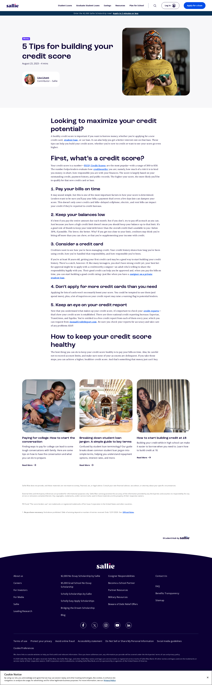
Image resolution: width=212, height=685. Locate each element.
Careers (18, 583)
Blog (63, 614)
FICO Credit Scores (95, 165)
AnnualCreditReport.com (83, 321)
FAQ (157, 586)
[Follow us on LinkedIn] (129, 625)
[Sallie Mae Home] (12, 5)
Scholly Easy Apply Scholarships (77, 600)
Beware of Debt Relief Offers (123, 604)
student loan (71, 140)
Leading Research (23, 611)
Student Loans (65, 5)
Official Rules (128, 512)
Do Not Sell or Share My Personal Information (129, 641)
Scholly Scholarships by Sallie (76, 593)
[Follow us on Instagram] (106, 625)
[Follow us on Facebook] (83, 625)
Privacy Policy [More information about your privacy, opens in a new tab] (110, 680)
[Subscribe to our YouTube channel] (117, 625)
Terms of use (20, 641)
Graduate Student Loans (88, 5)
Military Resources (118, 597)
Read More (27, 465)
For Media (19, 597)
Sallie (16, 604)
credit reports (151, 310)
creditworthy (100, 169)
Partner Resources (118, 590)
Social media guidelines (169, 641)
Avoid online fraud (65, 641)
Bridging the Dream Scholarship (78, 607)
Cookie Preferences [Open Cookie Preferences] (24, 648)
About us (18, 575)
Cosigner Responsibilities (121, 575)
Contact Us (161, 575)
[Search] (155, 5)
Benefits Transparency (167, 593)
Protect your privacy (41, 641)
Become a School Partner (121, 583)
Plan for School (137, 5)
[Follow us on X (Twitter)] (95, 625)
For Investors (20, 590)
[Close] (208, 677)
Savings (107, 5)
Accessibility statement (90, 641)
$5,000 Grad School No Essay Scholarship (76, 585)
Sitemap (159, 600)
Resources (120, 5)
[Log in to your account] (170, 5)
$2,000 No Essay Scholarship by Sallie (80, 575)
